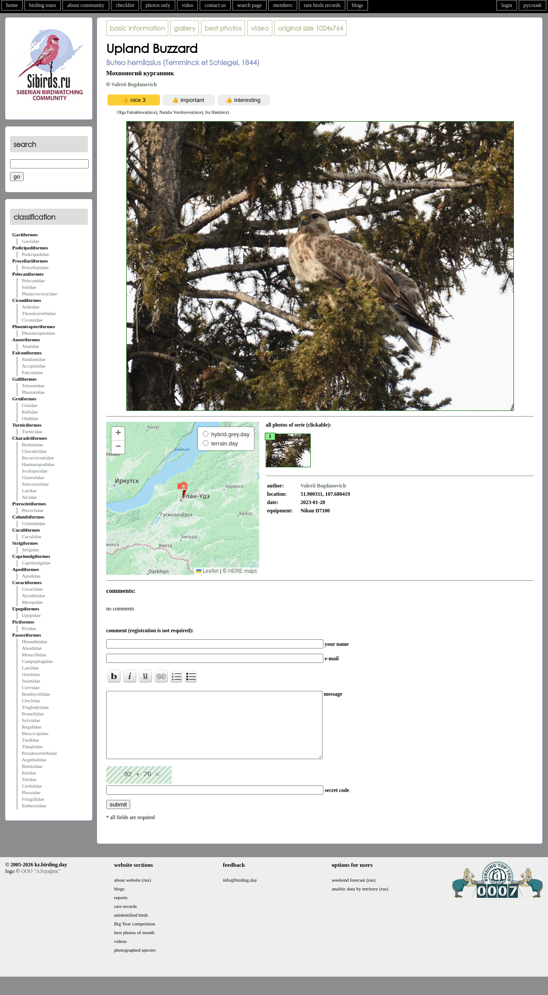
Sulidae (29, 287)
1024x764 (310, 28)
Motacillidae (34, 654)
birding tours (42, 5)
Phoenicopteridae (38, 333)
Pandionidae (33, 359)
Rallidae (30, 411)
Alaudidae (32, 648)
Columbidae (33, 523)
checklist (125, 5)
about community (85, 5)
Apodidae (31, 575)
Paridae (29, 772)
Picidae (29, 628)
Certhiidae (32, 785)
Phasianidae (33, 392)
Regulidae (32, 726)
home (12, 5)
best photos (223, 28)
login (506, 5)
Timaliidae (32, 746)
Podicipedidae (35, 254)
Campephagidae (37, 661)
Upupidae (31, 615)
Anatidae (30, 346)
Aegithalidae (34, 759)
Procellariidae (35, 267)
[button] (182, 489)
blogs (357, 5)
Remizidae (32, 766)
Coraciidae (32, 589)
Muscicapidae (35, 733)
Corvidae (30, 687)
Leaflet (207, 571)
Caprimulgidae (36, 562)
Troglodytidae (35, 707)
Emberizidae (34, 805)
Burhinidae (32, 444)
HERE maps (242, 571)
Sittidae (29, 779)
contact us (215, 5)
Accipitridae (33, 365)
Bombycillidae (36, 694)
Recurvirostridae (38, 457)
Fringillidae (33, 799)
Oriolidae (31, 674)
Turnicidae (32, 431)
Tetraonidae (33, 385)
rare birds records (322, 5)
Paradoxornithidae (39, 753)
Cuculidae (32, 536)
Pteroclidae (32, 510)
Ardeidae (30, 306)
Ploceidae (31, 792)
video (188, 5)
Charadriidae (34, 451)
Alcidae (29, 497)
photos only (158, 5)
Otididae (30, 418)
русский (532, 5)
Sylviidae (31, 720)
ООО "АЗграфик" (40, 884)
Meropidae (32, 602)
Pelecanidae (33, 280)
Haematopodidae (38, 464)
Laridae (29, 490)
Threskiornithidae (39, 313)
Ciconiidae (32, 319)
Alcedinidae (33, 595)
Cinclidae (31, 700)
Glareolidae (33, 477)
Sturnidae (31, 680)
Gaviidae (30, 241)
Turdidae (30, 740)
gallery (184, 28)
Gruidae (29, 405)
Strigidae (30, 549)
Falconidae (32, 372)
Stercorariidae (35, 484)
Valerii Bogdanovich (134, 84)
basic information (137, 28)
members (282, 5)
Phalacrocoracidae (39, 293)
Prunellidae (33, 713)
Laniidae (30, 667)
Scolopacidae (35, 470)
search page (249, 5)
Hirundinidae (34, 641)
